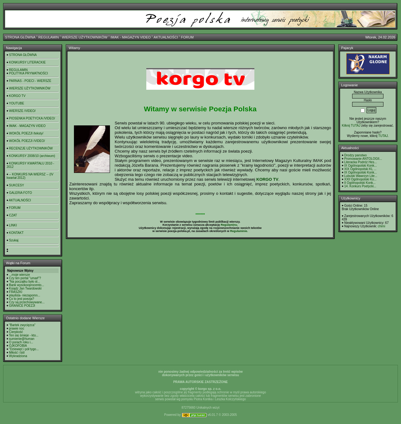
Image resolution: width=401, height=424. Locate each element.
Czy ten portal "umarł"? (25, 278)
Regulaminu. (229, 224)
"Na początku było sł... (24, 281)
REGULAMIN (48, 37)
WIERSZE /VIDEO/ (22, 111)
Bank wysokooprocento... (26, 285)
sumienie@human (21, 339)
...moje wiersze (19, 274)
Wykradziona (18, 356)
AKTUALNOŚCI (166, 37)
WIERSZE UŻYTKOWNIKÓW (84, 37)
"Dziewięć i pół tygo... (24, 349)
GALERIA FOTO (20, 192)
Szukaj (13, 240)
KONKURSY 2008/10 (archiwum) (32, 156)
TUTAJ (383, 136)
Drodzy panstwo (355, 155)
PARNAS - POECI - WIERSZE (30, 81)
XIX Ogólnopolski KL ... (360, 169)
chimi (381, 226)
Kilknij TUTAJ (351, 125)
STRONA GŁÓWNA (20, 37)
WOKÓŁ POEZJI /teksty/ (26, 133)
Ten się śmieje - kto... (24, 335)
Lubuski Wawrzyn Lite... (360, 176)
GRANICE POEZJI (22, 305)
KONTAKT (16, 233)
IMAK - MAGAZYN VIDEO (131, 37)
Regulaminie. (239, 231)
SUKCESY (16, 185)
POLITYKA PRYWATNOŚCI (28, 73)
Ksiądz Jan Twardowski (25, 288)
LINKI (13, 225)
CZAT (13, 215)
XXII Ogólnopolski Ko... (360, 179)
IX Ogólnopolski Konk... (360, 165)
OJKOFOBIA (18, 345)
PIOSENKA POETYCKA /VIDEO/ (32, 118)
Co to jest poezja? (21, 298)
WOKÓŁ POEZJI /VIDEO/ (27, 141)
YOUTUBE (16, 103)
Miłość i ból (16, 352)
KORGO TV (17, 96)
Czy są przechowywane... (26, 302)
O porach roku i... (21, 342)
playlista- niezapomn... (24, 295)
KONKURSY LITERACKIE (27, 62)
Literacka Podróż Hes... (360, 162)
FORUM (187, 37)
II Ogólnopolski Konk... (360, 182)
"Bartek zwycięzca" (22, 325)
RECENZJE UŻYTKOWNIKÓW (31, 148)
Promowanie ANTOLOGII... (363, 158)
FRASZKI (15, 292)
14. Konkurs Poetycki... (360, 186)
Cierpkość (16, 332)
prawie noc (16, 328)
